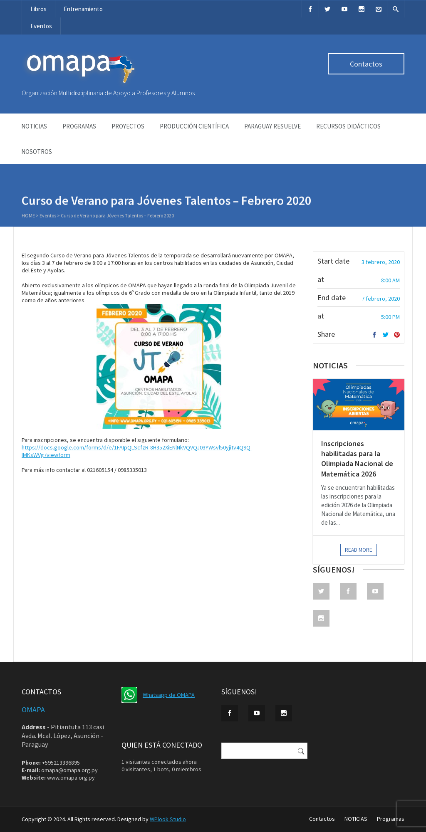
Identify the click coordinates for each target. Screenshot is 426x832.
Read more (358, 549)
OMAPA (33, 709)
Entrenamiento (83, 9)
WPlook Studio (168, 819)
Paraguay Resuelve (272, 126)
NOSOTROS (36, 152)
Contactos (366, 64)
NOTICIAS (34, 126)
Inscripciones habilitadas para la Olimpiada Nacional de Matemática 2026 (357, 459)
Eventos (41, 26)
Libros (38, 9)
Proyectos (127, 126)
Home (28, 216)
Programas (79, 126)
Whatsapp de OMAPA (169, 695)
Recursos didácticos (348, 126)
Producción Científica (194, 126)
